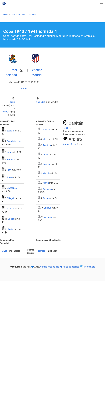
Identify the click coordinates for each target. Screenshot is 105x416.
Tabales (46, 129)
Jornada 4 (32, 15)
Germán (46, 164)
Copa (13, 15)
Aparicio (47, 145)
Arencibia (40, 102)
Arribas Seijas (69, 144)
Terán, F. (6, 111)
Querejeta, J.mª (14, 141)
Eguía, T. (11, 130)
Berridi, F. (11, 159)
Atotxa (5, 15)
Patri (9, 170)
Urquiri (46, 154)
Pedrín (12, 102)
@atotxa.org (87, 267)
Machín (46, 173)
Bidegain (11, 198)
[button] (101, 3)
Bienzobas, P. (13, 188)
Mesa (45, 139)
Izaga (9, 152)
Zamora (41, 251)
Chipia (11, 219)
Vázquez (48, 217)
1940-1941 (22, 15)
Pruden (46, 198)
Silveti (4, 251)
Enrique (47, 208)
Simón (10, 177)
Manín (46, 183)
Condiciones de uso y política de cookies (59, 267)
